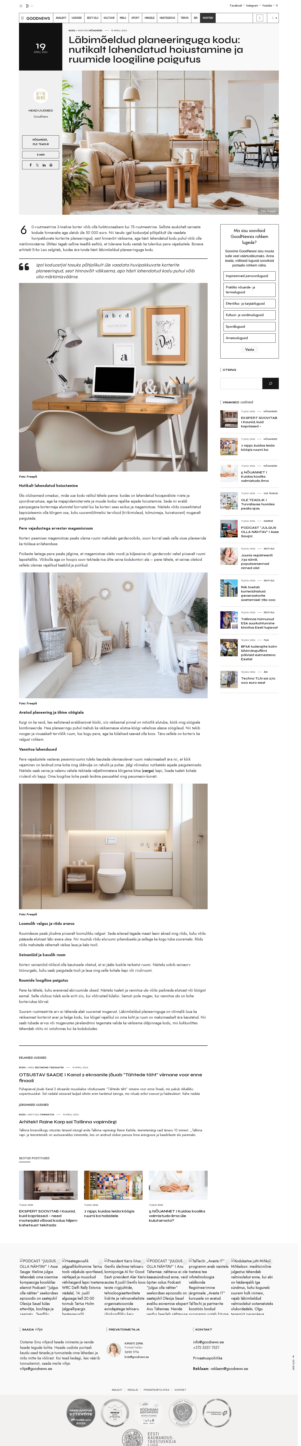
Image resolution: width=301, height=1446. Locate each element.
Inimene (268, 521)
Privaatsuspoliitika (207, 1358)
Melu (31, 1067)
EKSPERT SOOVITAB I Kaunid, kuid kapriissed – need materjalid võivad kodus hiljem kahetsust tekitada (48, 1218)
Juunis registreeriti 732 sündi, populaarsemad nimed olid (257, 561)
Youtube (267, 5)
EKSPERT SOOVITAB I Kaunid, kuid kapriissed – (259, 422)
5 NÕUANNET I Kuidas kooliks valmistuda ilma (255, 476)
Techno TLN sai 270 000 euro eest (258, 680)
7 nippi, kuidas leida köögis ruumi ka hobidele (109, 1213)
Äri (266, 672)
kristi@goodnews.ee (137, 1357)
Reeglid (133, 1389)
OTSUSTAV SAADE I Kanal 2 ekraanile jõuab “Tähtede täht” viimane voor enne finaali (110, 1077)
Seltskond (42, 1067)
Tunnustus (47, 1114)
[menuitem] (61, 18)
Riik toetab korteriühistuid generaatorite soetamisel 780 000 (258, 593)
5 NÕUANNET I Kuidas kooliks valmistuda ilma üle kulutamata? (177, 1216)
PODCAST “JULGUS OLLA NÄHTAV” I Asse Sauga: (260, 532)
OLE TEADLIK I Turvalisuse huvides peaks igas (258, 504)
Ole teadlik (41, 144)
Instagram (252, 5)
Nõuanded (95, 30)
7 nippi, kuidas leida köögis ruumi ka (258, 447)
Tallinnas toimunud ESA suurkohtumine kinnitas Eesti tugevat (259, 623)
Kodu (72, 30)
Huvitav (83, 30)
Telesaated (56, 1067)
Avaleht (117, 1389)
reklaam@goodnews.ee (229, 1368)
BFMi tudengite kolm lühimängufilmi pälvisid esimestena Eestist (259, 652)
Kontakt (180, 1389)
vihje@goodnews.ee (36, 1368)
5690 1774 (132, 1352)
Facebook (236, 5)
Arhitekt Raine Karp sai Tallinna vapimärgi (68, 1122)
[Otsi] (270, 383)
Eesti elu (33, 1114)
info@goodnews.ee (208, 1342)
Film (266, 640)
